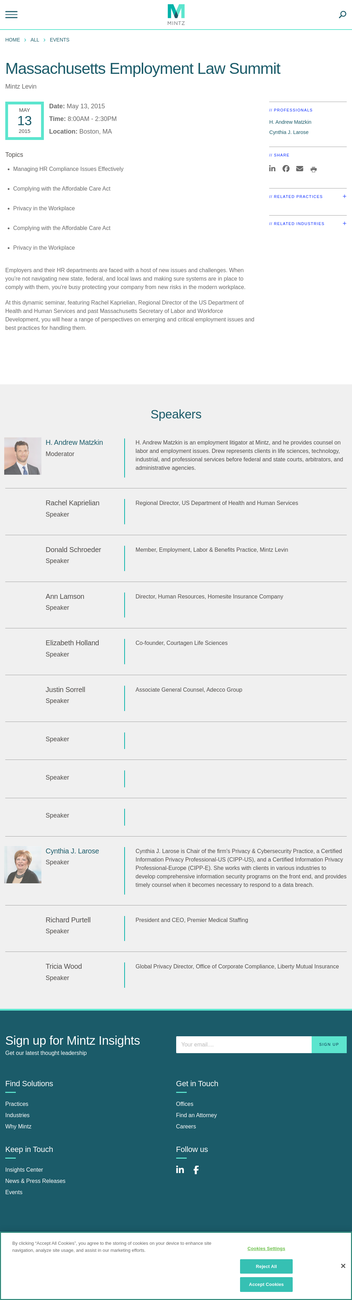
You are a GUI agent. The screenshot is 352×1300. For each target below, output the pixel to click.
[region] (176, 1266)
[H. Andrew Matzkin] (22, 456)
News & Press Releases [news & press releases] (35, 1181)
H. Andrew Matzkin (290, 122)
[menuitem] (14, 40)
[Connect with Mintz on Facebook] (200, 1173)
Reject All (266, 1266)
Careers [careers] (186, 1126)
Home (12, 40)
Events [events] (13, 1192)
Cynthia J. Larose (288, 132)
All (35, 40)
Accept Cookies (266, 1284)
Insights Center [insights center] (24, 1170)
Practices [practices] (16, 1104)
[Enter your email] (261, 1044)
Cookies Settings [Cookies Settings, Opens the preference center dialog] (266, 1248)
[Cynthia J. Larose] (22, 864)
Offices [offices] (185, 1104)
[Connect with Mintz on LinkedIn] (183, 1173)
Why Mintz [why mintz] (18, 1126)
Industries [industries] (17, 1115)
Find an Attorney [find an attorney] (196, 1115)
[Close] (343, 1266)
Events (59, 40)
